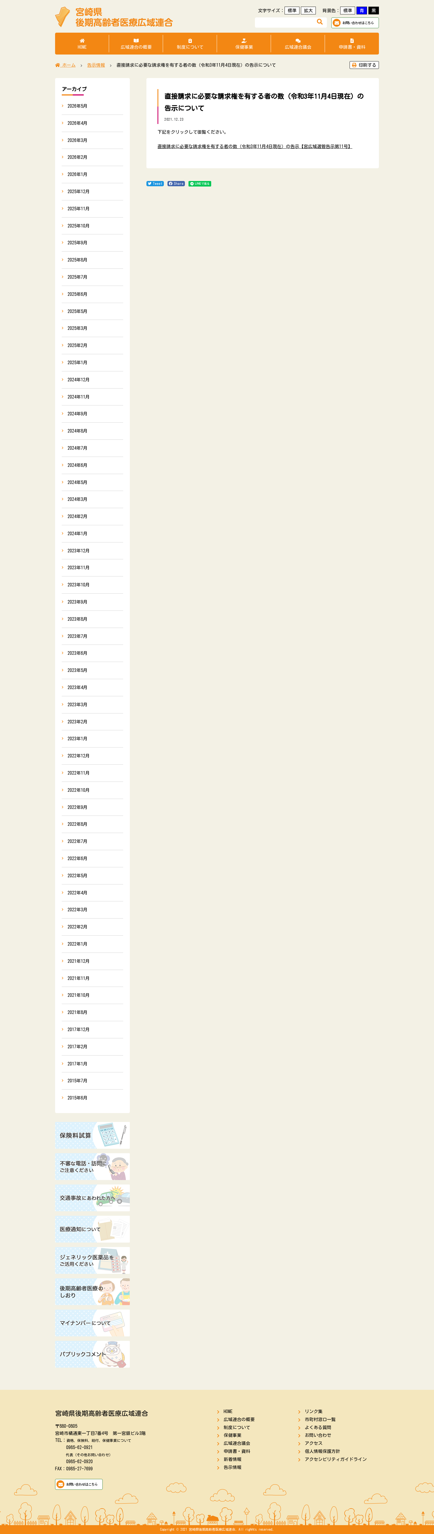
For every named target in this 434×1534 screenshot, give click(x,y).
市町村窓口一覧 (320, 1419)
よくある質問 (318, 1427)
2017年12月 (79, 1029)
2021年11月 (79, 978)
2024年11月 (79, 397)
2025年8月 (77, 260)
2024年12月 (79, 379)
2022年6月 (77, 858)
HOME (82, 43)
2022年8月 (77, 824)
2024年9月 (77, 414)
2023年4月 (77, 687)
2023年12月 (79, 551)
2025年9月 (77, 242)
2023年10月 (79, 585)
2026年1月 (77, 174)
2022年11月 (79, 773)
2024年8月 (77, 431)
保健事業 (244, 43)
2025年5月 (77, 311)
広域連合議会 (298, 43)
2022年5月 (77, 875)
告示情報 (232, 1467)
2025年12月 (79, 191)
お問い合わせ (318, 1435)
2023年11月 (79, 567)
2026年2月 (77, 157)
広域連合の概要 (136, 43)
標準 (292, 10)
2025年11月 (79, 208)
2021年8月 (77, 1012)
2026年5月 (77, 106)
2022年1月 (77, 944)
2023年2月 (77, 722)
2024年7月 (77, 448)
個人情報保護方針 (322, 1451)
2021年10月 (79, 995)
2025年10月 (79, 226)
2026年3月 (77, 140)
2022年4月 (77, 893)
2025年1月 (77, 362)
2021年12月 (79, 961)
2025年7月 (77, 277)
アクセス (313, 1443)
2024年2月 (77, 516)
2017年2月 (77, 1046)
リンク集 (313, 1411)
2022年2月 (77, 927)
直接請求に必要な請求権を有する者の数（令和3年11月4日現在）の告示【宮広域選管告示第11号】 (254, 146)
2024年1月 (77, 533)
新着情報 (232, 1459)
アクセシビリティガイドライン (336, 1459)
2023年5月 (77, 670)
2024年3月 (77, 499)
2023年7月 (77, 636)
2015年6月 (77, 1098)
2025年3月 (77, 328)
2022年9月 (77, 807)
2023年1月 (77, 738)
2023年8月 (77, 619)
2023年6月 (77, 653)
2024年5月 (77, 482)
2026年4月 (77, 123)
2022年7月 (77, 841)
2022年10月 (79, 790)
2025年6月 (77, 294)
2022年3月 (77, 909)
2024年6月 (77, 465)
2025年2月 (77, 345)
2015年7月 (77, 1080)
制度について (190, 43)
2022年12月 (79, 756)
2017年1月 (77, 1064)
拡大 (308, 10)
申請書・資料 (351, 43)
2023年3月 (77, 704)
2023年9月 (77, 602)
